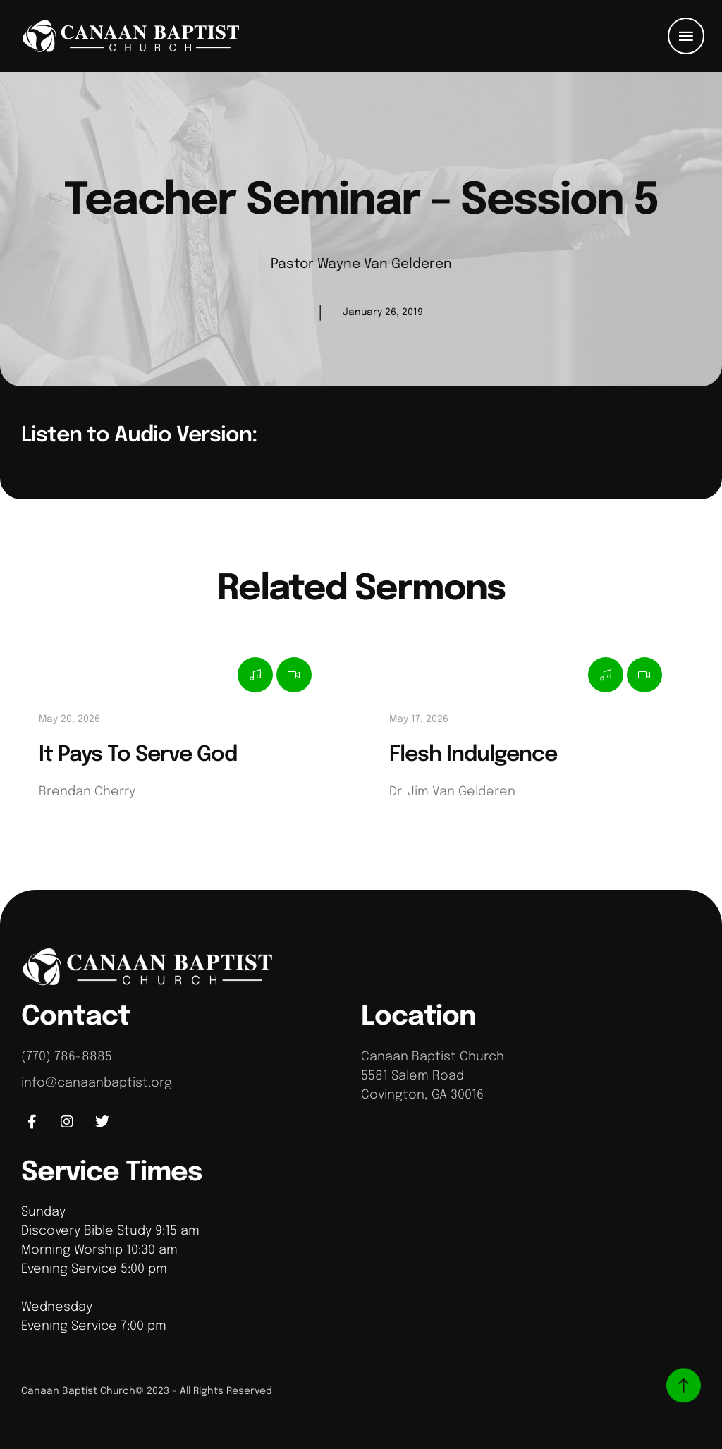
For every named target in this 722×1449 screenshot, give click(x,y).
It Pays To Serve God (138, 755)
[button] (686, 36)
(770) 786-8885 (66, 1057)
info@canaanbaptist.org (96, 1083)
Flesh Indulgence (473, 755)
